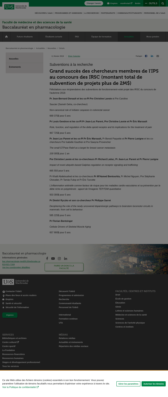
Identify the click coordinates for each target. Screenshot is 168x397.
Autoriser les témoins (153, 384)
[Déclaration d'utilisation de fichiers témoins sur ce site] (84, 384)
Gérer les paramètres (128, 384)
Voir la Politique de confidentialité (19, 387)
